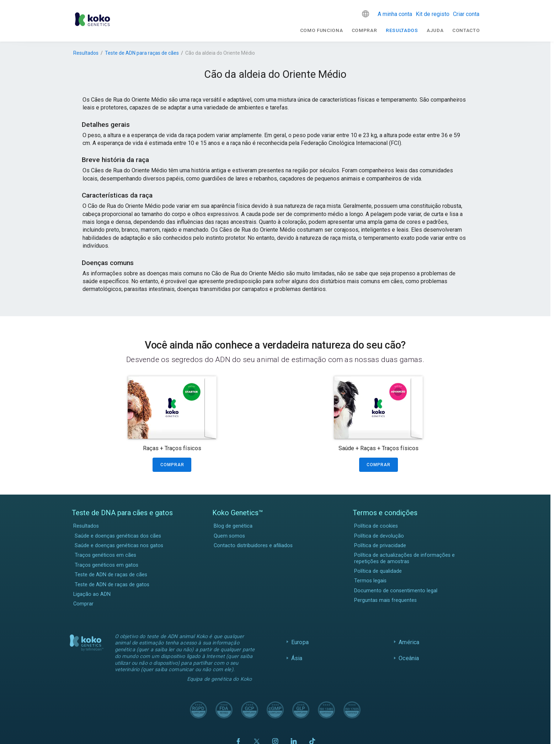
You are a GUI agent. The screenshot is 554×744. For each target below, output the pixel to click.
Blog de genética (233, 526)
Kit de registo (432, 14)
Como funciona (321, 30)
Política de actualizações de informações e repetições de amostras (404, 558)
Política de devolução (379, 536)
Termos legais (370, 581)
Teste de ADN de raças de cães (111, 575)
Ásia (297, 658)
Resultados (402, 30)
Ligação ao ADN (92, 594)
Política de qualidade (378, 571)
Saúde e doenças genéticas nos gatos (119, 546)
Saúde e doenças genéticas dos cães (118, 536)
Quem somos (229, 536)
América (409, 642)
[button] (365, 13)
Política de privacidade (380, 546)
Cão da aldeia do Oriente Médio (220, 53)
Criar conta (466, 14)
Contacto (466, 30)
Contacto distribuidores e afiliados (253, 546)
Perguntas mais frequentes (385, 600)
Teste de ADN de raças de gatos (112, 585)
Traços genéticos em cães (105, 555)
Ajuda (435, 30)
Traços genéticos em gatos (106, 565)
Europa (300, 642)
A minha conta (395, 14)
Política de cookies (376, 526)
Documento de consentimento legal (395, 591)
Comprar (364, 30)
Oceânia (409, 658)
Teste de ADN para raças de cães (142, 53)
